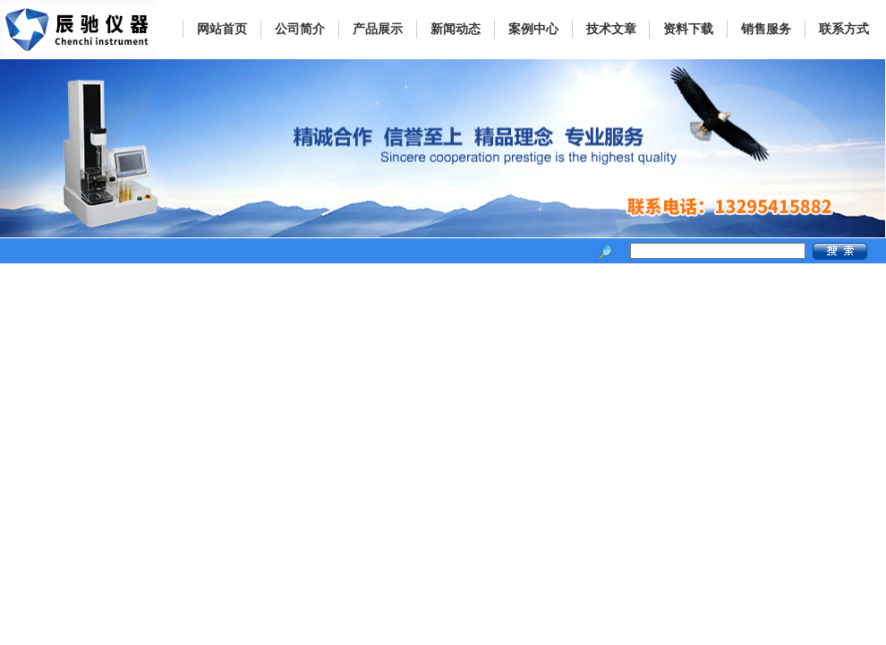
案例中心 (533, 29)
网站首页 (222, 29)
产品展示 (378, 29)
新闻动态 (455, 29)
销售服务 (766, 29)
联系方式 (844, 29)
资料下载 (688, 29)
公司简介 (300, 29)
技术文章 (611, 29)
